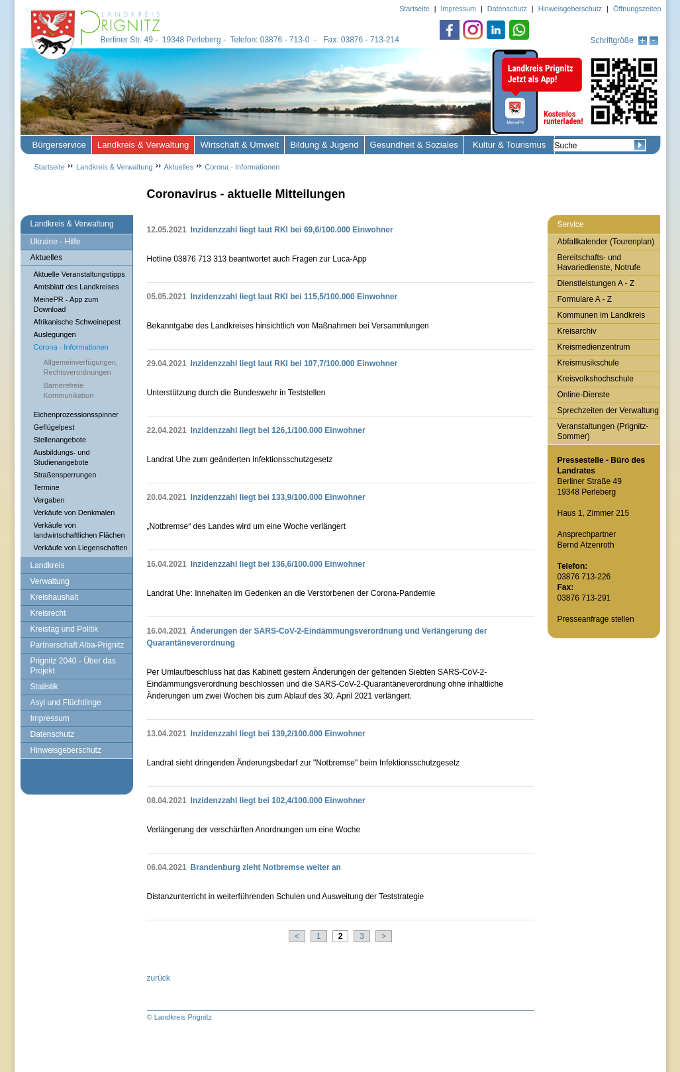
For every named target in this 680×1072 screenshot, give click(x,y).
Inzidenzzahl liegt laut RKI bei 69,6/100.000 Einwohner (292, 229)
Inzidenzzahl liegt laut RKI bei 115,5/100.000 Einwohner (294, 296)
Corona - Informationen (242, 167)
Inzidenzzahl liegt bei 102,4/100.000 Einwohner (278, 800)
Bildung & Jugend (324, 145)
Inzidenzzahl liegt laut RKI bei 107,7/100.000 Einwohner (294, 363)
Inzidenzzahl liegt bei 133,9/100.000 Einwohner (278, 497)
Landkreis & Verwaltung (143, 145)
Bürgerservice (59, 145)
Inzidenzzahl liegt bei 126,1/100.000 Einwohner (278, 430)
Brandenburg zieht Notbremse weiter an (266, 867)
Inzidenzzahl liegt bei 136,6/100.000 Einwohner (278, 564)
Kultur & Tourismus (509, 145)
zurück (158, 978)
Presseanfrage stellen (596, 619)
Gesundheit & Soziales (414, 145)
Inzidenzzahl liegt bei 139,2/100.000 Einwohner (278, 733)
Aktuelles (179, 167)
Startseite (49, 167)
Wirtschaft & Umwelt (239, 145)
